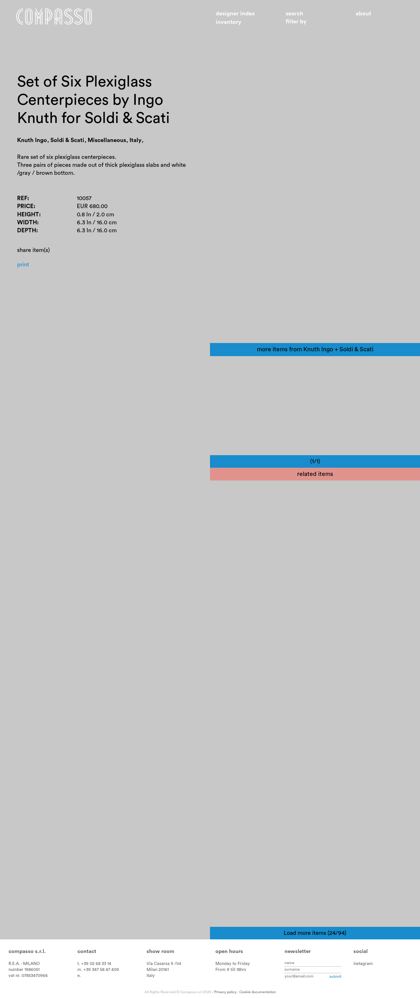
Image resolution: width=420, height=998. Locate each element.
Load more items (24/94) (315, 933)
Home (59, 17)
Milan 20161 (158, 970)
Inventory (228, 22)
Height (28, 221)
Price (25, 212)
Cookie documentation (257, 992)
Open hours (229, 951)
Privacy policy (225, 992)
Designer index (235, 14)
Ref (22, 204)
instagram (363, 964)
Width (27, 229)
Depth (27, 238)
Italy (151, 976)
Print (23, 273)
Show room (160, 951)
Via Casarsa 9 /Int (164, 964)
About (363, 14)
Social (360, 951)
